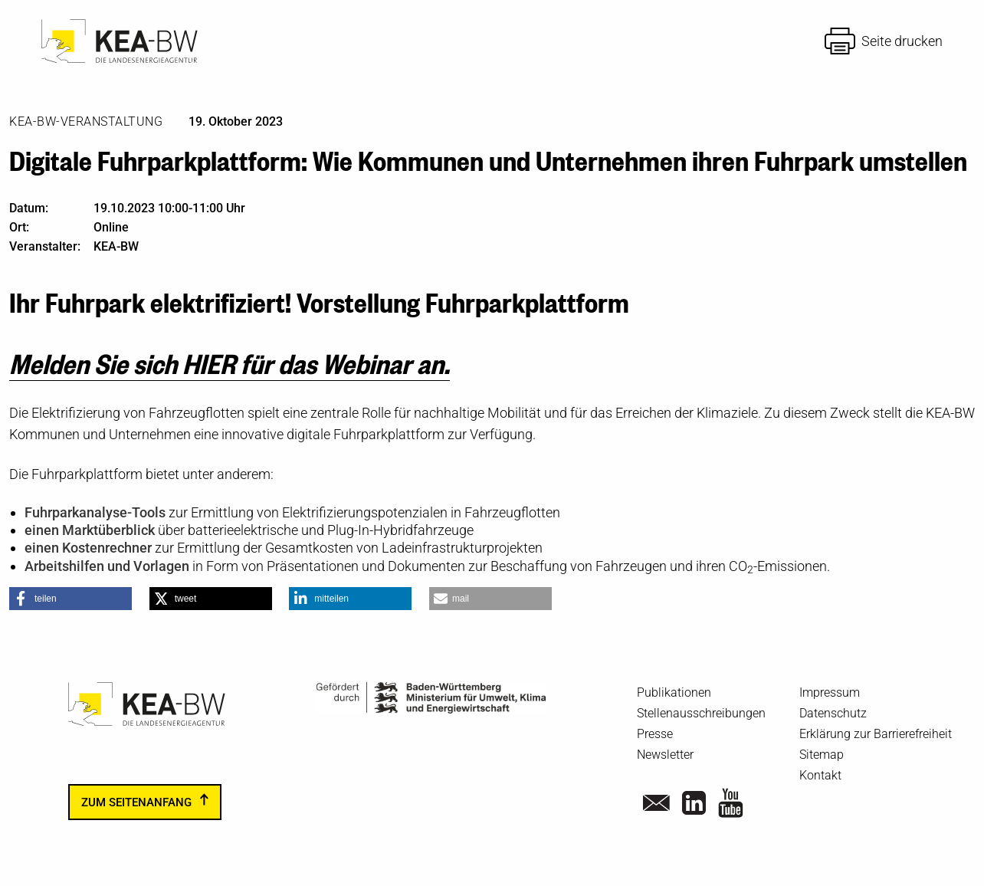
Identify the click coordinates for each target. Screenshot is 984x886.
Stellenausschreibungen (701, 713)
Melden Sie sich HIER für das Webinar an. (229, 362)
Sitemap (821, 754)
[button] (70, 598)
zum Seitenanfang (136, 802)
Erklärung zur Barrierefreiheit (875, 734)
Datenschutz (833, 713)
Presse (655, 734)
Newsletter (665, 754)
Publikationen (674, 692)
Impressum (829, 692)
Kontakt (820, 775)
